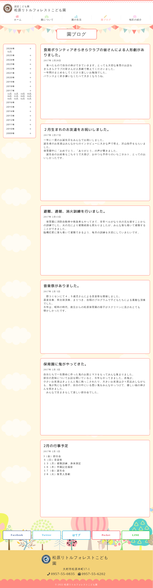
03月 (16, 98)
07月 (16, 96)
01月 (29, 98)
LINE (135, 535)
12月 (10, 93)
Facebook (17, 535)
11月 (16, 93)
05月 (29, 96)
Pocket (106, 535)
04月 (10, 98)
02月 (10, 51)
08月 (10, 96)
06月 (23, 96)
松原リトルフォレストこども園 (82, 8)
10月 (23, 93)
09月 (29, 93)
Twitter (46, 535)
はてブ (76, 535)
